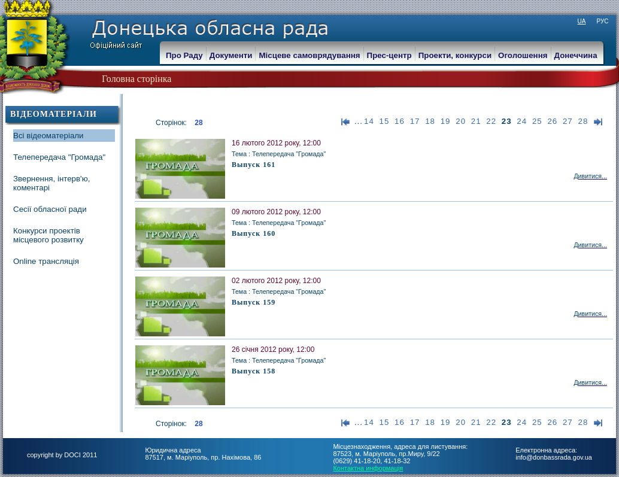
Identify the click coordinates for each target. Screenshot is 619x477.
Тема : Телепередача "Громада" (279, 153)
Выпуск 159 (253, 302)
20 (461, 121)
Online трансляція (46, 261)
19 (446, 121)
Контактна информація (368, 468)
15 (385, 121)
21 (476, 121)
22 (491, 121)
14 (369, 121)
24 (522, 121)
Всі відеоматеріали (48, 135)
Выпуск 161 (253, 164)
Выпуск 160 (253, 233)
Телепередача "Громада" (59, 157)
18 (430, 121)
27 (568, 121)
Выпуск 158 (253, 371)
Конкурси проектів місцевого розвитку (48, 235)
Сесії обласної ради (50, 209)
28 (583, 121)
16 (400, 121)
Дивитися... (590, 176)
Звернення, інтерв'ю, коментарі (51, 183)
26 (552, 121)
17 (415, 121)
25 (537, 121)
